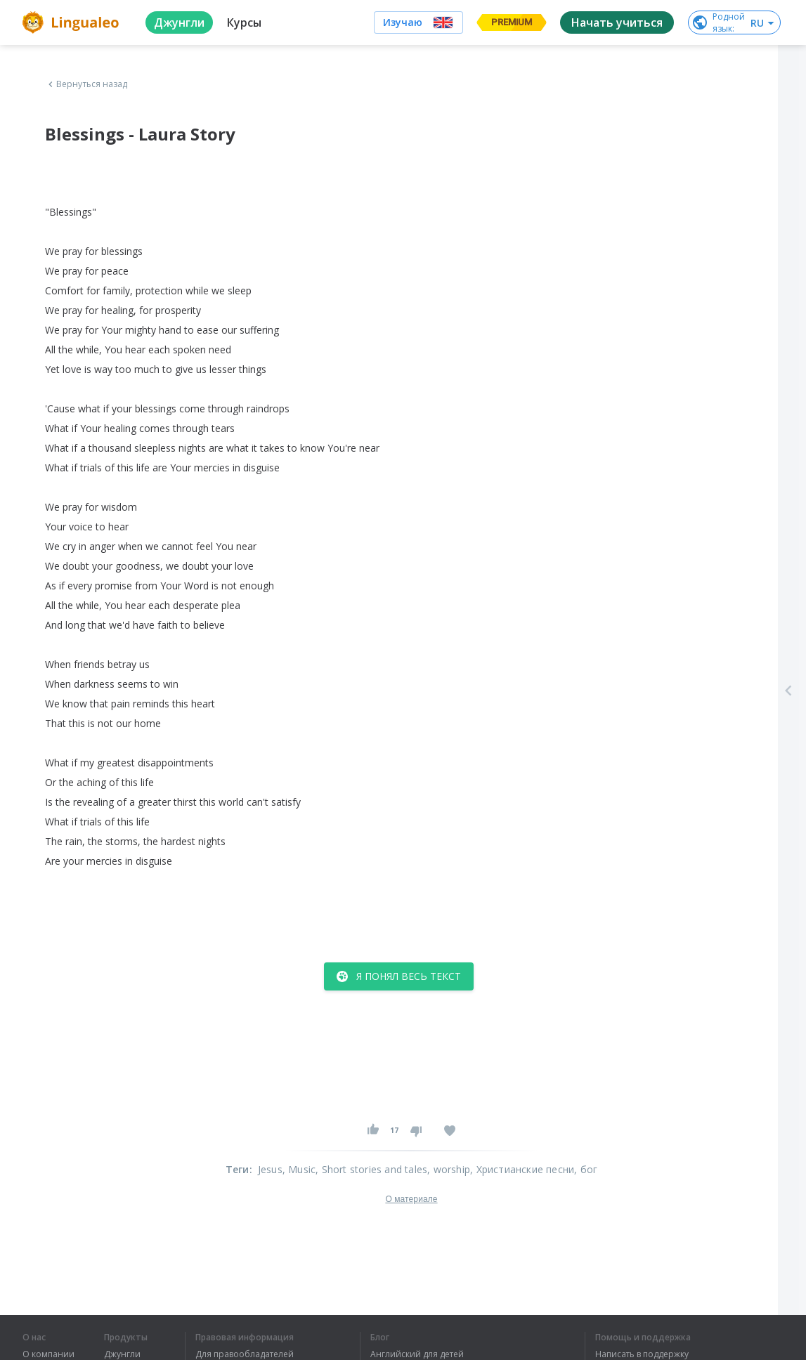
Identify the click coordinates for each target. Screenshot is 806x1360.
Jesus (270, 1169)
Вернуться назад (86, 84)
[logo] (72, 22)
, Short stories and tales (371, 1169)
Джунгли (122, 1354)
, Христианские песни (522, 1169)
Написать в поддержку (642, 1354)
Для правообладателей (244, 1354)
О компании (48, 1354)
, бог (585, 1169)
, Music (299, 1169)
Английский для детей (417, 1354)
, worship (448, 1169)
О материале (411, 1199)
